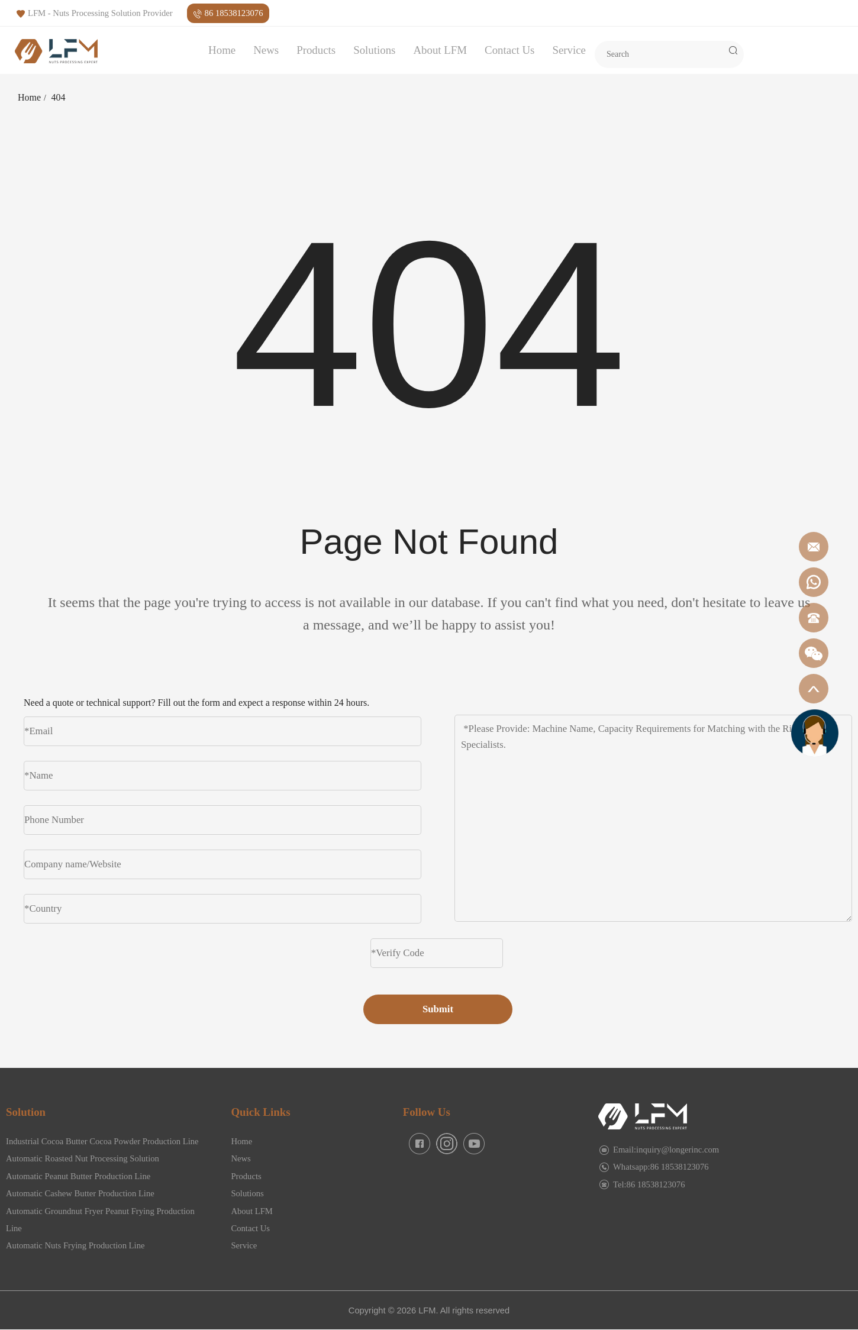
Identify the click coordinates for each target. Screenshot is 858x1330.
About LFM (440, 50)
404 (58, 97)
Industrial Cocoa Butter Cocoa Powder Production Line (102, 1141)
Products (316, 50)
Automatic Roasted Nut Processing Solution (82, 1158)
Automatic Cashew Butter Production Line (80, 1193)
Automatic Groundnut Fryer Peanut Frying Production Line (100, 1219)
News (266, 50)
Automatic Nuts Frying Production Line (75, 1245)
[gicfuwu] (814, 732)
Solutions (374, 50)
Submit (437, 1009)
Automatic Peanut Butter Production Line (78, 1176)
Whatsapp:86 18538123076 (661, 1166)
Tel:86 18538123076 (649, 1184)
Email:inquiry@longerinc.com (666, 1149)
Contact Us (509, 50)
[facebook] (419, 1143)
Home (222, 50)
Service (569, 50)
